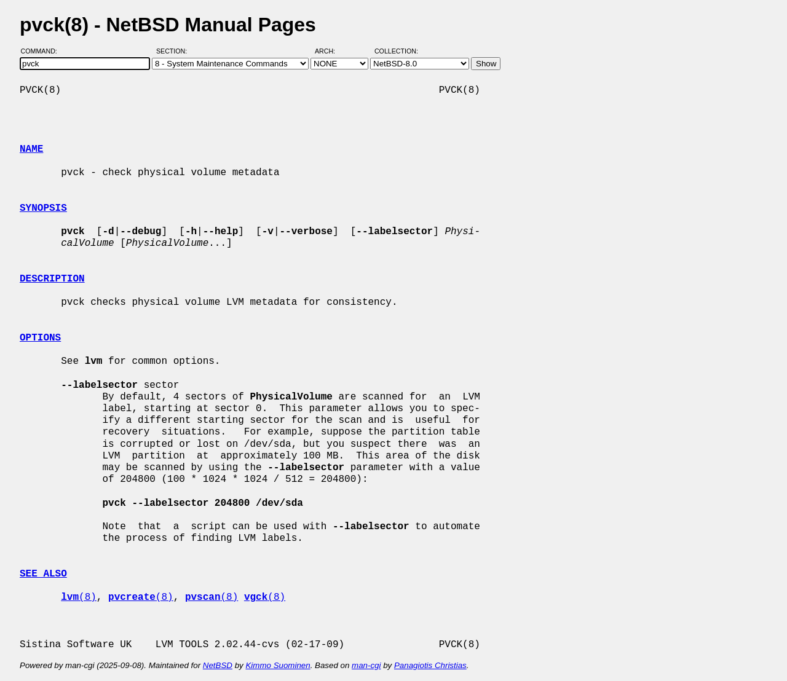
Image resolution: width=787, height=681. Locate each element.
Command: (43, 51)
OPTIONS (40, 338)
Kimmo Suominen (277, 665)
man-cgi (366, 665)
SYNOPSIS (43, 208)
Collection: (396, 51)
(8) (79, 597)
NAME (31, 149)
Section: (174, 51)
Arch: (330, 51)
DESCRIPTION (52, 279)
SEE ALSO (43, 574)
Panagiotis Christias (430, 665)
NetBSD (217, 665)
